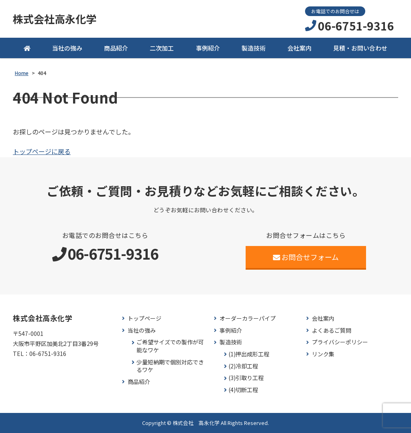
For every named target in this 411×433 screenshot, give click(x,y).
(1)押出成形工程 (248, 354)
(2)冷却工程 (243, 366)
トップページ (144, 318)
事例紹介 (208, 48)
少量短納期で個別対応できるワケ (170, 366)
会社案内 (299, 48)
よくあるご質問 (331, 330)
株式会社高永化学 (54, 19)
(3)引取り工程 (246, 378)
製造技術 (254, 48)
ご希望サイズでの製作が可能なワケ (170, 346)
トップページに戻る (42, 151)
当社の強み (67, 48)
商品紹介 (116, 48)
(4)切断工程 (243, 390)
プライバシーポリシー (340, 342)
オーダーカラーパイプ (248, 318)
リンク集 (323, 354)
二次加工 (162, 48)
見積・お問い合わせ (360, 48)
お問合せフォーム (306, 257)
